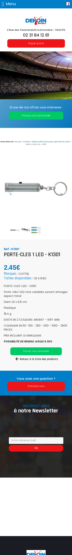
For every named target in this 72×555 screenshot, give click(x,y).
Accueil (18, 141)
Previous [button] (11, 194)
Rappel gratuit (36, 43)
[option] (36, 188)
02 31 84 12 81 (36, 35)
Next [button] (61, 194)
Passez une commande (36, 116)
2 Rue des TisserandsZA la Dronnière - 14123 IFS (36, 30)
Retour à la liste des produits (39, 359)
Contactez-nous (36, 386)
